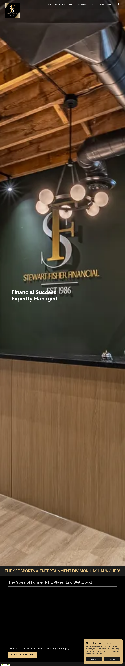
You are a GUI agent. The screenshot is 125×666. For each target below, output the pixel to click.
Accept (112, 659)
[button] (110, 4)
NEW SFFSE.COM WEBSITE (22, 655)
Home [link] (50, 4)
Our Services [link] (60, 4)
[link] (12, 4)
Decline (94, 659)
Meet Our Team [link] (98, 4)
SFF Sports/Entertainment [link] (79, 4)
